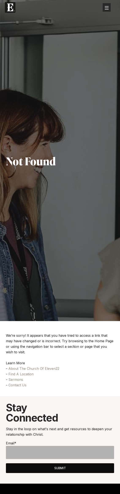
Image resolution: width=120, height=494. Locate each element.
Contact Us (17, 385)
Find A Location (21, 374)
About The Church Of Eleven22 (33, 368)
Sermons (15, 379)
